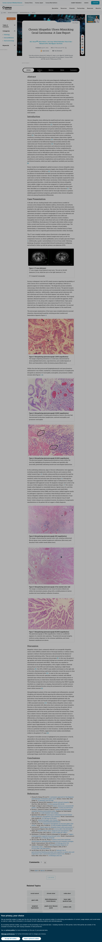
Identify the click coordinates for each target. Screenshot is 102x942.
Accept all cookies (10, 938)
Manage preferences (8, 934)
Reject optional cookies (31, 938)
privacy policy (10, 930)
